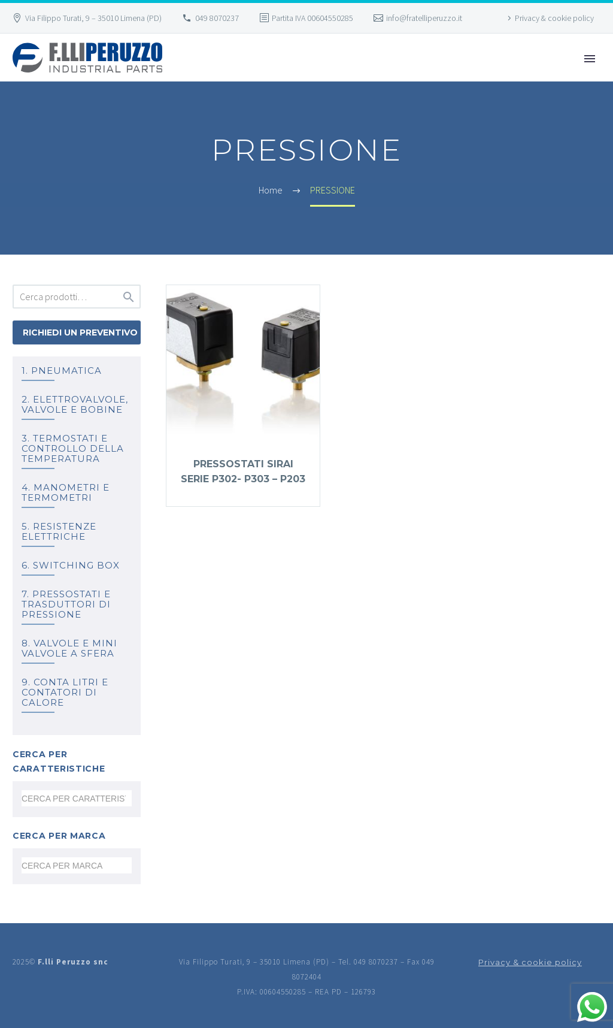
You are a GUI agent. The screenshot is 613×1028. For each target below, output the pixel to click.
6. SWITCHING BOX (71, 565)
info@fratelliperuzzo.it (424, 18)
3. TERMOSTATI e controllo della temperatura (73, 448)
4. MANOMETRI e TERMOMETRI (66, 492)
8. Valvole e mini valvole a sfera (69, 648)
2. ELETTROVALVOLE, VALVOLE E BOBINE (75, 404)
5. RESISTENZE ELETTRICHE (59, 531)
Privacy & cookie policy (554, 18)
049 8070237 (217, 18)
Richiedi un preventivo (80, 332)
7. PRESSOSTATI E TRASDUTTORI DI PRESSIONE (66, 604)
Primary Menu (589, 58)
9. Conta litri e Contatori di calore (65, 692)
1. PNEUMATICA (62, 370)
